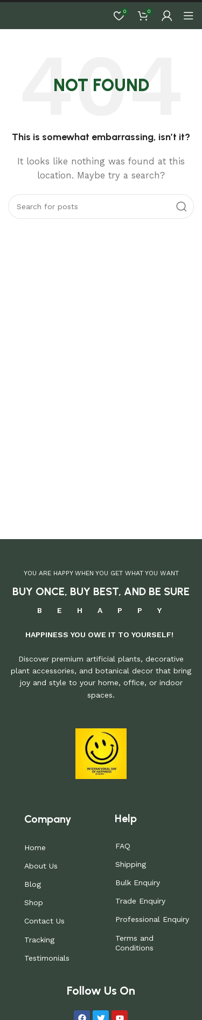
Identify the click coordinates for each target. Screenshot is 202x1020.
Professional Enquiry (152, 919)
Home (35, 847)
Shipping (130, 864)
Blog (32, 884)
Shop (33, 902)
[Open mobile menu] (188, 15)
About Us (41, 866)
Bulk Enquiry (137, 882)
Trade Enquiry (140, 901)
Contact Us (44, 920)
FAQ (122, 846)
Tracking (39, 939)
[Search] (101, 206)
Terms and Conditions (134, 943)
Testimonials (46, 958)
